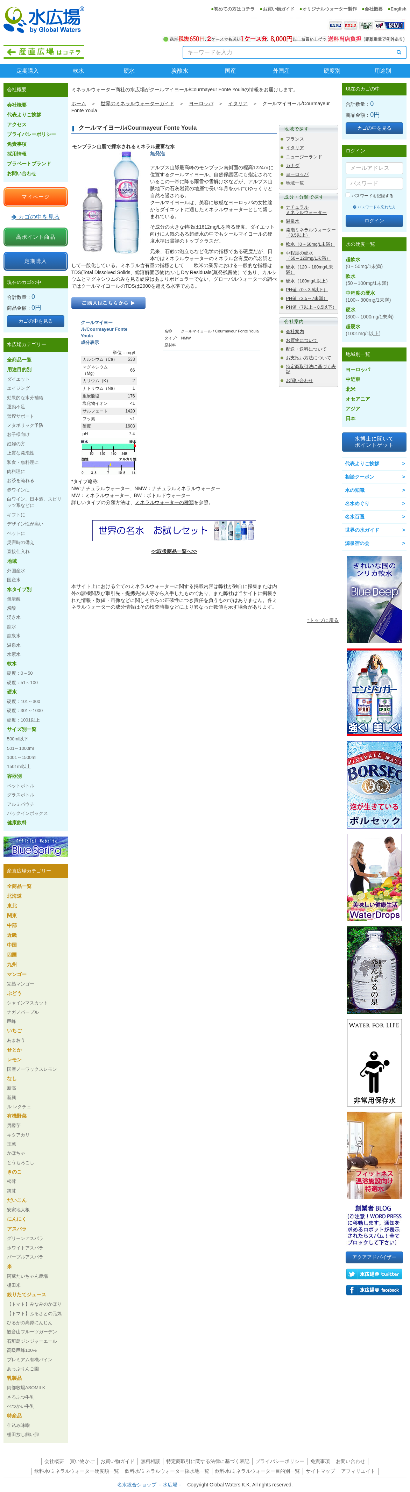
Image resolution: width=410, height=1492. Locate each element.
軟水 (78, 71)
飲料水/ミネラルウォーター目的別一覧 (257, 1471)
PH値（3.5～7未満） (307, 298)
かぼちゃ (16, 1153)
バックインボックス (27, 813)
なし (12, 1078)
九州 (12, 964)
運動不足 (16, 406)
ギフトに (16, 514)
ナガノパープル (23, 1012)
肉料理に (16, 471)
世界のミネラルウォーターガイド (137, 103)
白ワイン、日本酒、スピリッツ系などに (34, 502)
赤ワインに (18, 490)
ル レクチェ (19, 1106)
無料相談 (150, 1461)
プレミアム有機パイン (29, 1359)
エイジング (18, 388)
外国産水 (16, 570)
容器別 (14, 776)
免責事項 (17, 144)
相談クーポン (359, 477)
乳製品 (14, 1378)
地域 (12, 561)
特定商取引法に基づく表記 (311, 369)
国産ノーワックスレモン (32, 1069)
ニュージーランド (304, 157)
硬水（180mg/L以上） (308, 281)
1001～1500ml (21, 757)
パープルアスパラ (25, 1257)
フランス (295, 139)
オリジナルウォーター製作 (329, 9)
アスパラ (17, 1229)
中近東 (353, 379)
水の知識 (355, 490)
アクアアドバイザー (374, 1257)
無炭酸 (14, 599)
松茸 (11, 1181)
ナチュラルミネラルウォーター (306, 210)
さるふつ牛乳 (20, 1397)
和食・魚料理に (23, 462)
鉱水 (11, 626)
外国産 (281, 71)
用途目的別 (19, 369)
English (399, 9)
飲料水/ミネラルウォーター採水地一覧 (167, 1471)
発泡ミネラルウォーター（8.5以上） (311, 233)
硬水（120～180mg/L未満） (309, 270)
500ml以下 (17, 738)
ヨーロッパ (201, 103)
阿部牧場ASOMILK (26, 1387)
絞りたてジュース (26, 1294)
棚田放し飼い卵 (23, 1434)
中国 (12, 945)
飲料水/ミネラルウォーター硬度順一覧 (76, 1471)
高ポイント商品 (35, 237)
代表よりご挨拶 (24, 114)
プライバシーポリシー (31, 134)
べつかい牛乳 (20, 1406)
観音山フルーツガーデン (32, 1331)
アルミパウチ (20, 804)
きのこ (14, 1172)
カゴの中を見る (36, 217)
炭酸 (11, 608)
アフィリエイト (358, 1471)
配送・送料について (306, 349)
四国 (12, 954)
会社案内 (295, 331)
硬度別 (332, 71)
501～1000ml (20, 748)
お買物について (302, 340)
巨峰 (11, 1021)
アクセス (17, 124)
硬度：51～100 (22, 682)
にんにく (17, 1219)
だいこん (17, 1200)
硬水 (129, 71)
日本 (350, 418)
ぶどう (14, 993)
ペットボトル (20, 785)
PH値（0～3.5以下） (307, 289)
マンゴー (17, 974)
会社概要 (374, 9)
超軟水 (364, 263)
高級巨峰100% (22, 1350)
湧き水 (14, 617)
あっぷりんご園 (23, 1368)
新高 (11, 1088)
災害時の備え (20, 542)
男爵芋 (14, 1125)
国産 (230, 71)
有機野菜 (17, 1116)
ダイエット (18, 379)
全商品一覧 (19, 360)
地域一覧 (295, 183)
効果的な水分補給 (25, 397)
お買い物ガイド (279, 9)
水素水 (14, 654)
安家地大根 (18, 1209)
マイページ (36, 197)
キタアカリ (18, 1135)
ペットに (16, 533)
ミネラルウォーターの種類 (164, 502)
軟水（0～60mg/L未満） (310, 244)
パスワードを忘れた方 (374, 207)
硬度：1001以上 (23, 720)
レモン (14, 1059)
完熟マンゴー (20, 984)
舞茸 (11, 1190)
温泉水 (292, 221)
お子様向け (18, 434)
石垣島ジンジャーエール (32, 1341)
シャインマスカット (27, 1002)
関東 (12, 915)
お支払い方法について (308, 358)
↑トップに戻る (323, 620)
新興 (11, 1097)
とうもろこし (20, 1162)
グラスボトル (20, 794)
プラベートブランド (29, 163)
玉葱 (11, 1144)
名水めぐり (357, 503)
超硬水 (363, 330)
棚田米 (14, 1285)
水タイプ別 (19, 589)
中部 (12, 925)
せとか (14, 1050)
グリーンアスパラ (25, 1238)
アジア (353, 408)
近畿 (12, 935)
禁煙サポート (20, 416)
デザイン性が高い (25, 523)
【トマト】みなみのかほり (34, 1304)
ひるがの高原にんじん (29, 1322)
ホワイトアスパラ (25, 1247)
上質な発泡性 (20, 453)
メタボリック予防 (25, 425)
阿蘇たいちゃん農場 (27, 1276)
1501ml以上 (19, 766)
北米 (350, 389)
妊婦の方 (16, 443)
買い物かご (82, 1461)
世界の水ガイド (362, 530)
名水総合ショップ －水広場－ (152, 1484)
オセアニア (358, 399)
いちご (14, 1030)
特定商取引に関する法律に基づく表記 (207, 1461)
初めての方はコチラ (234, 9)
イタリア (238, 103)
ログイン (374, 220)
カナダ (292, 165)
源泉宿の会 (357, 543)
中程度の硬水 (368, 296)
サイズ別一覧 (21, 729)
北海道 (14, 896)
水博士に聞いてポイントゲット (374, 442)
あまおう (16, 1040)
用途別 (382, 71)
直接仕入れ (18, 551)
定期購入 (27, 71)
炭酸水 (179, 71)
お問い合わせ (299, 380)
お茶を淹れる (20, 480)
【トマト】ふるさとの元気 (34, 1313)
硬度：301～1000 (25, 710)
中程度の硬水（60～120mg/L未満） (308, 256)
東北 (12, 906)
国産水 (14, 579)
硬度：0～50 (20, 673)
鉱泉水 (14, 635)
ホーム (78, 103)
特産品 (14, 1416)
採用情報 (17, 154)
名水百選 (355, 516)
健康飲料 (17, 822)
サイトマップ (320, 1471)
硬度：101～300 (23, 701)
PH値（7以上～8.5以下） (311, 307)
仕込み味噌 (18, 1425)
